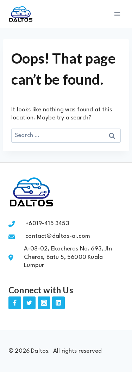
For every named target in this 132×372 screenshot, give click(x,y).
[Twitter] (29, 302)
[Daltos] (20, 14)
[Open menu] (117, 13)
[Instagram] (44, 302)
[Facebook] (14, 302)
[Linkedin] (58, 302)
